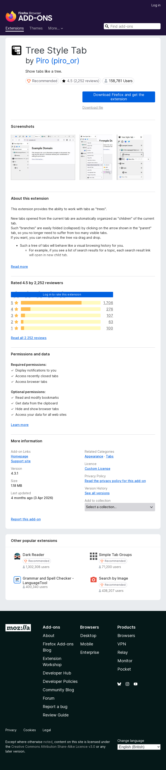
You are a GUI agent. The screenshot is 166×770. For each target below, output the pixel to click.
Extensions (14, 28)
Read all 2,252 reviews (29, 338)
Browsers (126, 635)
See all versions (97, 493)
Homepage (19, 456)
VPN (121, 644)
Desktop (88, 635)
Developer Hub (57, 673)
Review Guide (56, 715)
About (49, 635)
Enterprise (89, 652)
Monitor (124, 660)
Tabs (110, 456)
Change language (130, 741)
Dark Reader (33, 555)
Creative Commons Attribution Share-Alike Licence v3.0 (53, 746)
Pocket (124, 669)
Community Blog (58, 689)
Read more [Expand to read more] (19, 266)
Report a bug (55, 706)
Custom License (97, 468)
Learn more (20, 425)
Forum (49, 698)
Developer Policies (60, 681)
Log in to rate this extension (62, 294)
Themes (36, 28)
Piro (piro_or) (57, 60)
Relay (122, 652)
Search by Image (113, 578)
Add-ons (51, 627)
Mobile (86, 644)
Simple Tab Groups (115, 555)
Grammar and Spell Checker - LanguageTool (48, 580)
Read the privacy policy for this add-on (115, 481)
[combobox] (132, 26)
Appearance (94, 456)
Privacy (11, 730)
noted (47, 742)
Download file (92, 107)
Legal (47, 730)
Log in (156, 5)
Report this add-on (26, 519)
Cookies (29, 730)
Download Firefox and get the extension (118, 96)
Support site (21, 461)
